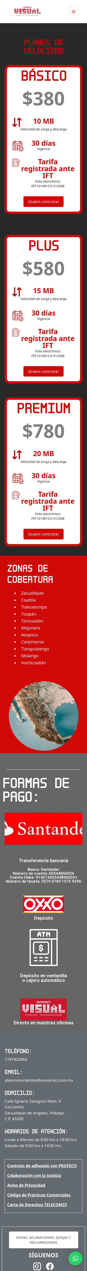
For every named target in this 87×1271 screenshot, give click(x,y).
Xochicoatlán (33, 662)
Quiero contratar (43, 201)
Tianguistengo (35, 649)
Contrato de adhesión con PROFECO (42, 1165)
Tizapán (28, 614)
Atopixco (29, 635)
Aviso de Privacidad (26, 1185)
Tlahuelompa (34, 607)
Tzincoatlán (32, 621)
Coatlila (28, 600)
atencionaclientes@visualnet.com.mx (39, 1080)
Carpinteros (32, 642)
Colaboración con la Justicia (34, 1175)
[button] (75, 1258)
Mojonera (30, 628)
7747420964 (16, 1059)
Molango (30, 655)
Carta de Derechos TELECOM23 (37, 1204)
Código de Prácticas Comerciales (39, 1195)
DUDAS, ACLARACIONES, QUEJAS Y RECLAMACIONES (43, 1240)
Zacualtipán (32, 593)
